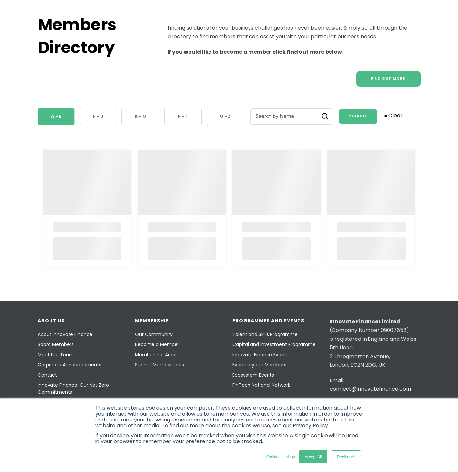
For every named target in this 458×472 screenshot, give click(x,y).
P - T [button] (183, 116)
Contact (47, 375)
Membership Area (155, 354)
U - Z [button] (225, 116)
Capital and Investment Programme (274, 344)
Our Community (154, 334)
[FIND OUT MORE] (388, 79)
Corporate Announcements (69, 364)
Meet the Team (56, 354)
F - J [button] (98, 116)
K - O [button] (140, 116)
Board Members (56, 344)
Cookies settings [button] (280, 457)
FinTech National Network (261, 385)
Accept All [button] (313, 457)
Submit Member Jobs (159, 364)
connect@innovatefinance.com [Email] (370, 389)
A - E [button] (56, 116)
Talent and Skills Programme (265, 334)
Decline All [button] (346, 457)
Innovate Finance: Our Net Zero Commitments (73, 388)
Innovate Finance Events (260, 354)
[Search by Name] (288, 116)
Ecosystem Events (253, 375)
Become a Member (157, 344)
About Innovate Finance (65, 334)
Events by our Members (259, 364)
